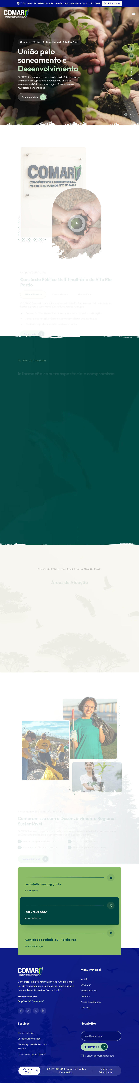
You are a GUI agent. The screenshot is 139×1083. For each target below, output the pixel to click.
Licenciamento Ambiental (32, 1054)
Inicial (84, 979)
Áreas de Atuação (91, 1001)
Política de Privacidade (105, 1070)
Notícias (85, 996)
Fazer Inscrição (112, 3)
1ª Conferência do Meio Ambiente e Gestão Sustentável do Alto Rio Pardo (60, 3)
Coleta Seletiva (26, 1033)
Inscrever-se (96, 1047)
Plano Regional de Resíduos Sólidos (33, 1046)
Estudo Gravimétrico (29, 1038)
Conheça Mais (34, 97)
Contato (85, 1007)
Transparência (89, 990)
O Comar (86, 984)
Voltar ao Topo (30, 1071)
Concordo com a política (97, 1055)
